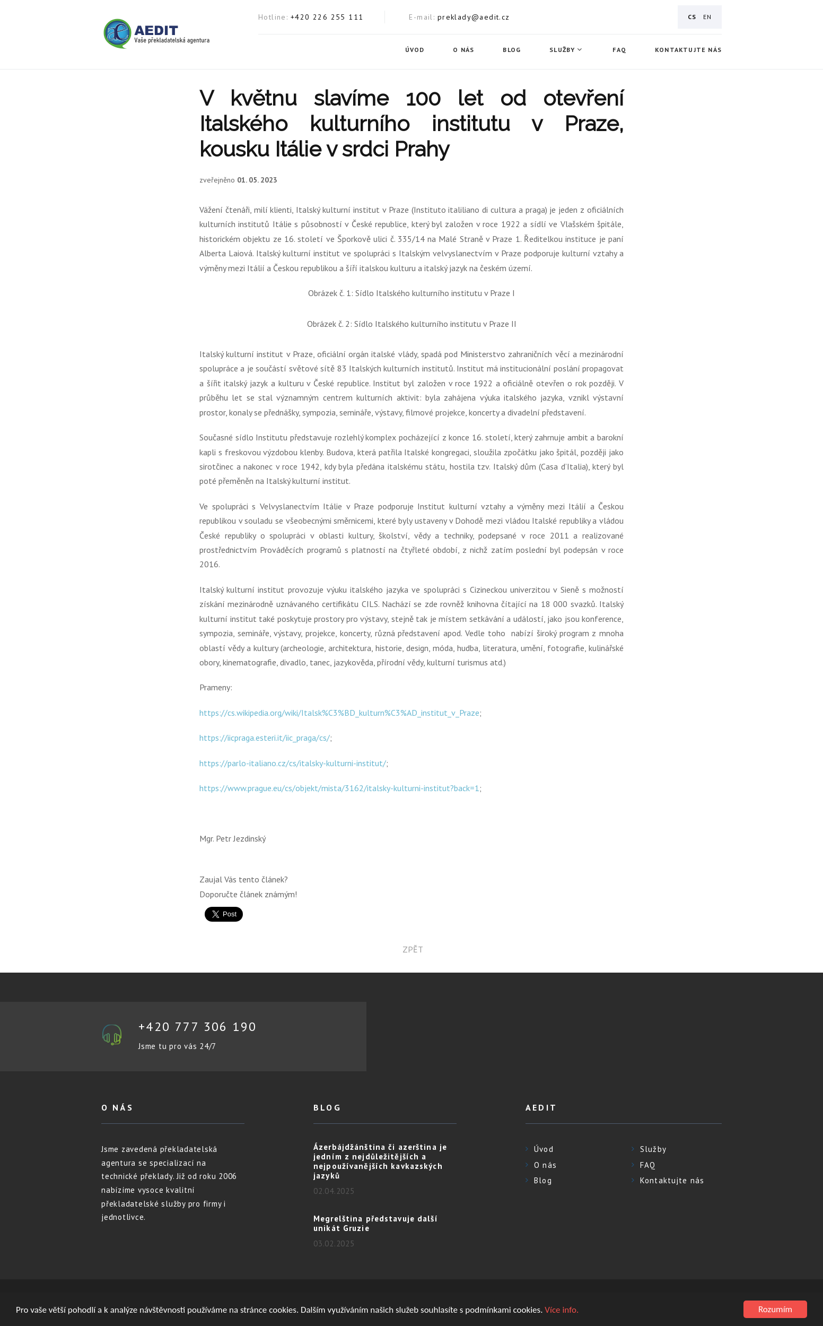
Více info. (562, 1309)
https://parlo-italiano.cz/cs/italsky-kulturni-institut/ (292, 763)
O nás (463, 50)
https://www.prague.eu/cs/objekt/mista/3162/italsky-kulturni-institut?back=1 (339, 788)
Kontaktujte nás (688, 50)
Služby (562, 50)
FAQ (619, 50)
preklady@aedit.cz (473, 17)
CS (692, 17)
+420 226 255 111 (327, 17)
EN (707, 17)
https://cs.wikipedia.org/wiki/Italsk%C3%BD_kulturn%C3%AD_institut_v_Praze (339, 712)
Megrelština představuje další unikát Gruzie (375, 1223)
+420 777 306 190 (197, 1026)
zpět (411, 949)
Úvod (415, 50)
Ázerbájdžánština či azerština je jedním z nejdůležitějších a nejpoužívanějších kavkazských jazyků (380, 1161)
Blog (512, 50)
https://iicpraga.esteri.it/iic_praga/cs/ (264, 737)
